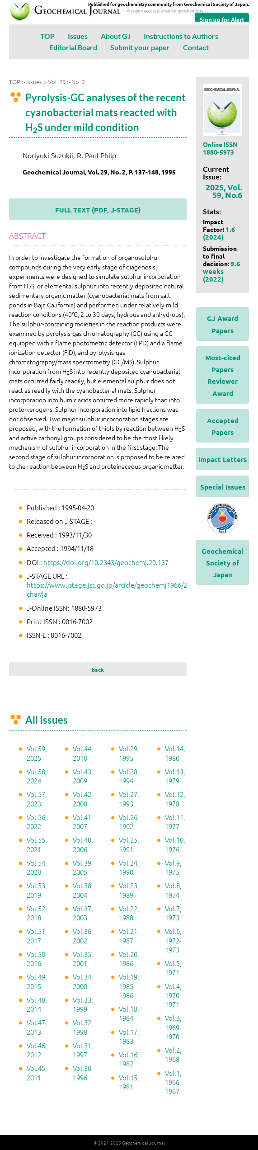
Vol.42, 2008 (83, 798)
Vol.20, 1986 (129, 958)
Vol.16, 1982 (129, 1059)
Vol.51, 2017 (37, 935)
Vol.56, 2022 (37, 821)
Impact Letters (222, 459)
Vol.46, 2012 (37, 1050)
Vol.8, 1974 (173, 890)
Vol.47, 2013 (37, 1027)
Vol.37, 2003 (83, 913)
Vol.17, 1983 (129, 1036)
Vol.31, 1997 (83, 1050)
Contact (196, 47)
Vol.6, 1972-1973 (173, 940)
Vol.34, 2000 (83, 981)
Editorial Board (73, 47)
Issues (78, 36)
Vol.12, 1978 (175, 798)
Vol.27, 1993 (129, 798)
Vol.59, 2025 (37, 753)
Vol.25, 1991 (129, 844)
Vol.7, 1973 (173, 913)
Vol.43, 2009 (83, 776)
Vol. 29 (57, 81)
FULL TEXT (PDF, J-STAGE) (98, 209)
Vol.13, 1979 (175, 776)
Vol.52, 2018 (37, 913)
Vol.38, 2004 (83, 890)
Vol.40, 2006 (83, 844)
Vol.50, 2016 (37, 958)
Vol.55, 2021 (37, 844)
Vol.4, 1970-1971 (173, 995)
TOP (47, 36)
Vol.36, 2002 (83, 935)
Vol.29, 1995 (129, 753)
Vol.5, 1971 (173, 967)
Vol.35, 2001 (83, 958)
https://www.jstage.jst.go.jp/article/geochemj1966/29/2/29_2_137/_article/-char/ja (141, 589)
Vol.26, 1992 (129, 821)
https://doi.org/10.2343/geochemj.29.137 (106, 562)
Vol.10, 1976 (175, 844)
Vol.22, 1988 (129, 913)
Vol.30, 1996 (83, 1072)
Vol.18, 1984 (129, 1013)
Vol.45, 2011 (37, 1072)
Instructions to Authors (181, 36)
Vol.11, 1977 (175, 821)
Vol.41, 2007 (83, 821)
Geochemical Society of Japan (223, 563)
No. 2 (78, 81)
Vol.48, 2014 (37, 1004)
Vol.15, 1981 (129, 1082)
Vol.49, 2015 (37, 981)
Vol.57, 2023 (37, 798)
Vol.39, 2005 (83, 867)
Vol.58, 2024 (37, 776)
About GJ (116, 36)
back (98, 669)
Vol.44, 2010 (83, 753)
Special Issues (222, 486)
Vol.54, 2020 (37, 867)
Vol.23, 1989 (129, 890)
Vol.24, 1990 (129, 867)
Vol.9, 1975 (173, 867)
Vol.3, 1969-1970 (173, 1027)
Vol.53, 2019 (37, 890)
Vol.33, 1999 (83, 1004)
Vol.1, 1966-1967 (173, 1082)
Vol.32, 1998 (83, 1027)
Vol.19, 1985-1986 (129, 986)
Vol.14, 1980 (175, 753)
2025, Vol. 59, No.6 (224, 191)
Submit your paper (140, 47)
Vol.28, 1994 (129, 776)
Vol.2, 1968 (173, 1054)
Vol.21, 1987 (129, 935)
